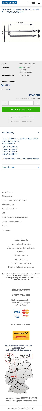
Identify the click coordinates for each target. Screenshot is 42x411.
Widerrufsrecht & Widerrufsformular (15, 217)
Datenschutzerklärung (10, 209)
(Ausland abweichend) (25, 72)
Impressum (6, 230)
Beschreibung (8, 132)
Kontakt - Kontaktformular (11, 222)
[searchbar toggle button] (28, 3)
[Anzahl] (21, 103)
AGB (3, 213)
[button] (5, 103)
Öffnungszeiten (7, 196)
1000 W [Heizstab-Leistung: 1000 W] (6, 85)
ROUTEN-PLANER (29, 398)
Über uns (5, 226)
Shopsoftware (13, 408)
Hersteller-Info (8, 167)
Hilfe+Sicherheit (8, 205)
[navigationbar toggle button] (39, 3)
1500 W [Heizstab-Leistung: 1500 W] (6, 89)
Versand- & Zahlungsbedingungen (14, 200)
